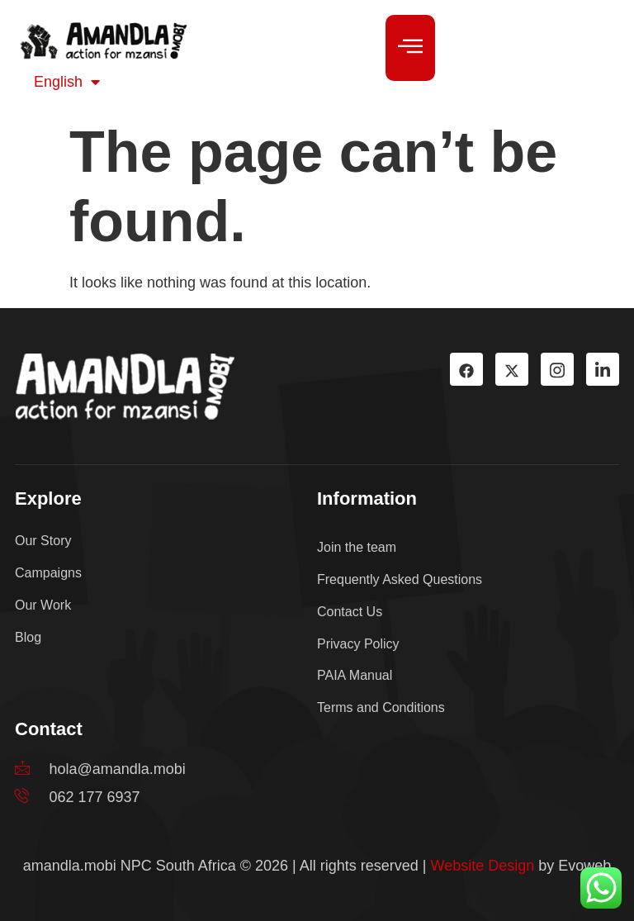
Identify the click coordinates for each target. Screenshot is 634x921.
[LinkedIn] (602, 369)
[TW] (511, 369)
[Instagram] (557, 369)
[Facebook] (466, 369)
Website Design (483, 865)
